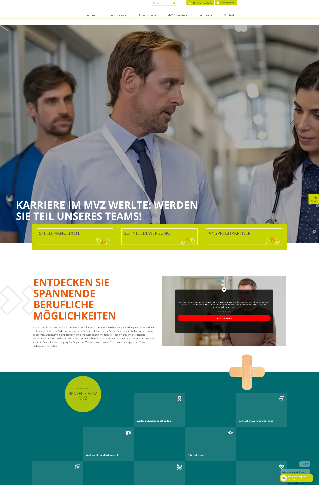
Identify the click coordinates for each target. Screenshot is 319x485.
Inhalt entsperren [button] (224, 318)
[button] (91, 15)
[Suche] (174, 3)
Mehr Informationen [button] (224, 311)
